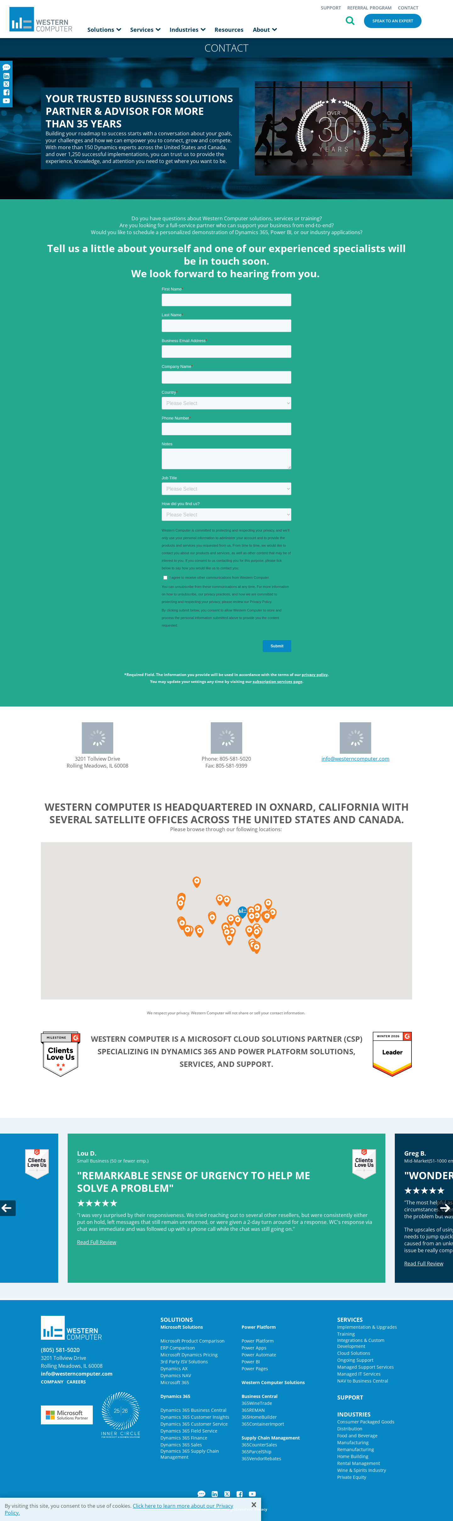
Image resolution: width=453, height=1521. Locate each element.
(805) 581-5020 (60, 1350)
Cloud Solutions (353, 1353)
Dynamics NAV (175, 1375)
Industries (187, 29)
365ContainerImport (263, 1424)
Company (52, 1382)
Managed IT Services (359, 1374)
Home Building (352, 1456)
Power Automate (259, 1355)
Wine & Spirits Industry (361, 1470)
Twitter (227, 1494)
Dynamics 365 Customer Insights (194, 1417)
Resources (229, 29)
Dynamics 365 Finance (183, 1438)
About (265, 29)
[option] (226, 1208)
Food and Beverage (357, 1436)
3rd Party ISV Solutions (184, 1362)
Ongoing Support (355, 1360)
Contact (408, 8)
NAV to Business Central (362, 1381)
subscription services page (277, 681)
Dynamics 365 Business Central (193, 1410)
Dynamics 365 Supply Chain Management (189, 1454)
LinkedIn (215, 1493)
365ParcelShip (256, 1452)
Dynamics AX (173, 1369)
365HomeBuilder (259, 1417)
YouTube (252, 1493)
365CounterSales (259, 1445)
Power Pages (255, 1369)
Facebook (240, 1493)
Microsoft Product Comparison (192, 1341)
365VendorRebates (261, 1459)
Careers (76, 1382)
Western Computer (40, 19)
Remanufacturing (355, 1449)
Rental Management (358, 1463)
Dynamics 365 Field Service (188, 1431)
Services (145, 29)
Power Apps (254, 1348)
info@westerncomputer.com (355, 758)
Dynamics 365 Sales (181, 1445)
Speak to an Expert (392, 21)
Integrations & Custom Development (360, 1343)
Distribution (349, 1429)
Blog (201, 1493)
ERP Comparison (177, 1348)
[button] (256, 948)
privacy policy (315, 674)
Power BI (251, 1362)
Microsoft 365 (174, 1382)
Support (331, 8)
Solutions (104, 29)
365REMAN (253, 1410)
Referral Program (369, 8)
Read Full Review (96, 1242)
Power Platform (258, 1341)
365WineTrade (257, 1403)
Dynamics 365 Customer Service (194, 1424)
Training (346, 1334)
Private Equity (351, 1477)
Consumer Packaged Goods (365, 1422)
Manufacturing (353, 1442)
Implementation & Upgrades (367, 1327)
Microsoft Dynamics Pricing (189, 1355)
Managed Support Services (365, 1367)
